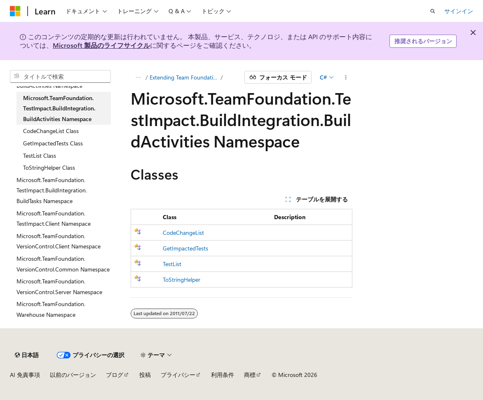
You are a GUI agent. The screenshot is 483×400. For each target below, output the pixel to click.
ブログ (114, 375)
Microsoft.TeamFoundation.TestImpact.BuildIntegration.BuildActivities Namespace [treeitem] (59, 108)
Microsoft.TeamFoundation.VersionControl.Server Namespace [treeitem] (59, 286)
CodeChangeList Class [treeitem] (51, 131)
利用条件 (222, 375)
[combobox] (60, 76)
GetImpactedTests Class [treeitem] (53, 143)
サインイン (458, 11)
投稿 (145, 375)
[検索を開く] (432, 11)
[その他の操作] (345, 77)
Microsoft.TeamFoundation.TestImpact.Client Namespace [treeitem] (53, 218)
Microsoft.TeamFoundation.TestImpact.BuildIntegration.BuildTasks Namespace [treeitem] (51, 190)
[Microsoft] (15, 11)
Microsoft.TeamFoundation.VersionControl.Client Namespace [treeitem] (58, 241)
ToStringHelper (181, 279)
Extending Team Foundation (184, 77)
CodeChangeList (183, 232)
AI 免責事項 (25, 375)
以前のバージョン (73, 375)
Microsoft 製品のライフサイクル (101, 45)
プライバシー (178, 375)
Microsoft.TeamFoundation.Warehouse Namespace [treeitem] (50, 309)
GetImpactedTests (185, 248)
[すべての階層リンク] (138, 77)
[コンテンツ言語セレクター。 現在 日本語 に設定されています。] (27, 355)
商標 (250, 375)
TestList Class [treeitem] (39, 155)
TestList (172, 264)
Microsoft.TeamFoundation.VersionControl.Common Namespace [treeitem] (63, 264)
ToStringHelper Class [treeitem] (49, 167)
